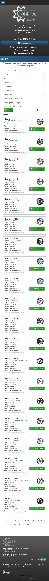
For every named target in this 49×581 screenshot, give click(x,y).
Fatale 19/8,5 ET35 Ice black (11, 340)
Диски (16, 70)
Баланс (6, 564)
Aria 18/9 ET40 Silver (10, 221)
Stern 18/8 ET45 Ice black (11, 320)
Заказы (28, 564)
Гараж (17, 566)
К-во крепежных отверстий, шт (24, 99)
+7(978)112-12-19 (24, 39)
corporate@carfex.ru (25, 32)
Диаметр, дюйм (24, 83)
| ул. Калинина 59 (25, 30)
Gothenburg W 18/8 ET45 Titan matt (14, 460)
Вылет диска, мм (24, 91)
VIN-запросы (38, 564)
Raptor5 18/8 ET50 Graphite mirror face (15, 121)
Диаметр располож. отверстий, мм (24, 103)
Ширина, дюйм (24, 87)
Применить (8, 110)
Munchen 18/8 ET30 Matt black (12, 241)
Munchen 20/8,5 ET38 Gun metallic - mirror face (17, 480)
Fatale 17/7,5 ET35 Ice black (11, 201)
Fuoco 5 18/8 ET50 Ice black (12, 400)
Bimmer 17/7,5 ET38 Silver (11, 181)
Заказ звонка (24, 43)
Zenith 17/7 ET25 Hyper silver (12, 440)
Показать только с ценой (14, 106)
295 (38, 521)
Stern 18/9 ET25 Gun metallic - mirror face (16, 420)
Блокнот (26, 566)
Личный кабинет (17, 564)
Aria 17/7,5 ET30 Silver (10, 161)
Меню (4, 59)
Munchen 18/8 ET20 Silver (11, 261)
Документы (8, 566)
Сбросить (40, 110)
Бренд (24, 75)
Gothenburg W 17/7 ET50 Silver (12, 380)
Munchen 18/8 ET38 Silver (11, 281)
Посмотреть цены (37, 129)
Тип (24, 79)
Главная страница (8, 70)
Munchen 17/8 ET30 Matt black (12, 500)
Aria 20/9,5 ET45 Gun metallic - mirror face (16, 360)
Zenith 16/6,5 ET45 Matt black (12, 141)
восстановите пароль (24, 66)
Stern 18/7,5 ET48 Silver (11, 301)
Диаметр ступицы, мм (24, 95)
